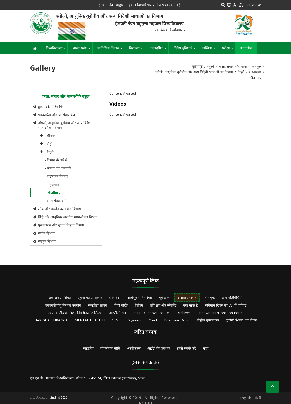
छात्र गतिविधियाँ (232, 297)
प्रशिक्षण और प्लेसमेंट (163, 305)
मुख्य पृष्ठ (197, 66)
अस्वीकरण (134, 348)
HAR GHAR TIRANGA (51, 320)
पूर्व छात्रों (164, 297)
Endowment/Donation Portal (220, 312)
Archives (184, 312)
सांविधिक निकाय (110, 50)
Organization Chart (142, 320)
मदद (205, 348)
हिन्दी (258, 397)
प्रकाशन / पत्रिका (60, 297)
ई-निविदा (114, 297)
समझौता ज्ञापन (97, 305)
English (245, 397)
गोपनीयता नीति (110, 348)
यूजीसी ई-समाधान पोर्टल (241, 320)
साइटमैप (88, 348)
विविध (139, 305)
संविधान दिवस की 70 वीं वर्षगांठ (225, 305)
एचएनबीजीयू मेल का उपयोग (63, 305)
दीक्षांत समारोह (187, 297)
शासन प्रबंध (82, 50)
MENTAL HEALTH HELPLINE (97, 320)
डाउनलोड (246, 48)
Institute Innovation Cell (151, 312)
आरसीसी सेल (117, 312)
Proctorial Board (177, 320)
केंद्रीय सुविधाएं (185, 50)
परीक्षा (228, 50)
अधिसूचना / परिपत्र (139, 297)
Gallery (255, 72)
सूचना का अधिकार (90, 297)
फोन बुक (209, 297)
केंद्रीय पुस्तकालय (208, 320)
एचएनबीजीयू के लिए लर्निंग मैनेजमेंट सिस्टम (75, 312)
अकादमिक (159, 50)
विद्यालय (137, 50)
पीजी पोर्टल (121, 305)
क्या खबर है (190, 305)
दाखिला (209, 50)
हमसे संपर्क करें (186, 348)
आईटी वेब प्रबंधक (158, 348)
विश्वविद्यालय (56, 50)
